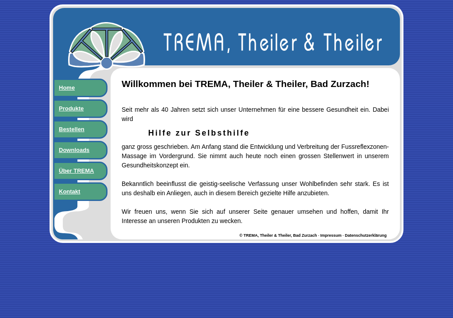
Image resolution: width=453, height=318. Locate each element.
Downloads (74, 150)
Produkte (71, 108)
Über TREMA (76, 170)
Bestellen (71, 129)
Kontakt (69, 191)
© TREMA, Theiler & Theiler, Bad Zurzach (278, 235)
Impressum (331, 235)
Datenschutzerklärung (366, 235)
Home (67, 87)
